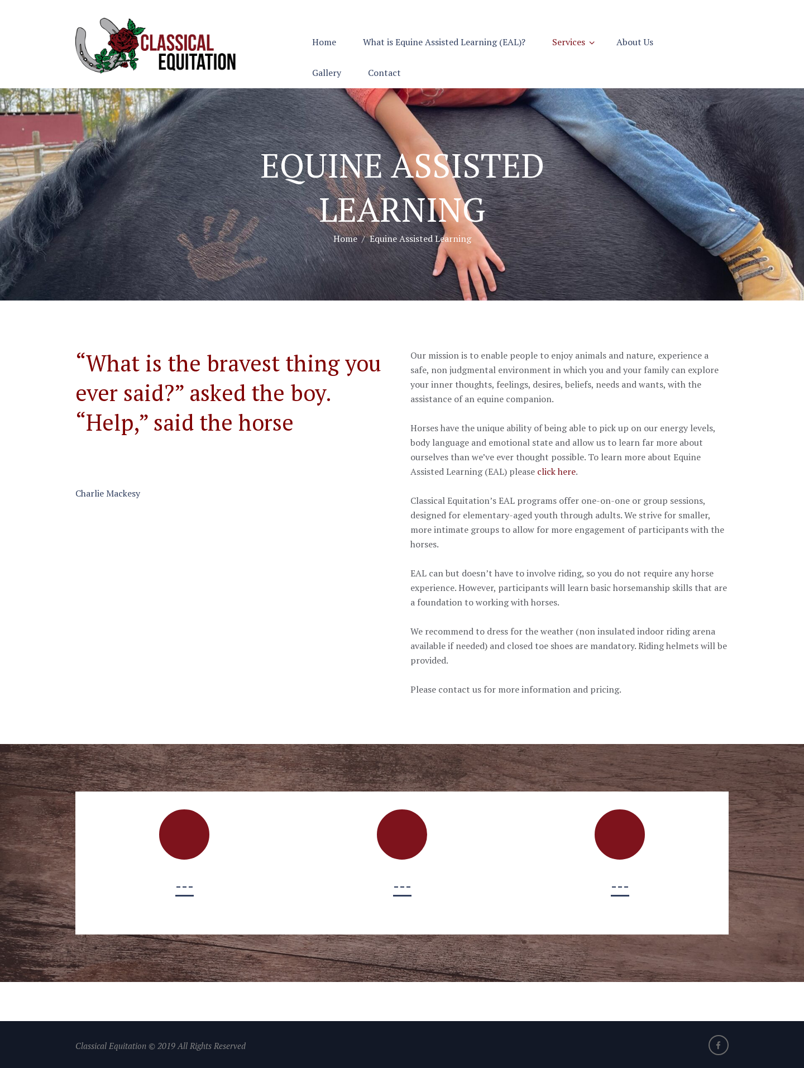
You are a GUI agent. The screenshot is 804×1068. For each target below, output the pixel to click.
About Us (634, 42)
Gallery (326, 72)
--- (184, 886)
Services (568, 42)
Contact (384, 72)
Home (324, 42)
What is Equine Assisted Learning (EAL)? (444, 42)
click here (556, 471)
